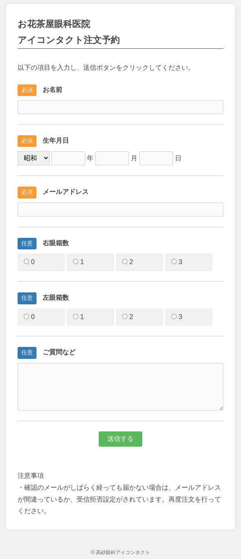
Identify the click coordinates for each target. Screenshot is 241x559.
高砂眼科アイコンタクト (123, 552)
